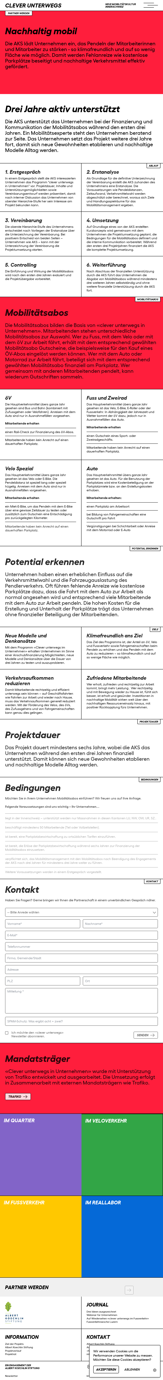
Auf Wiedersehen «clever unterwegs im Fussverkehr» (118, 1318)
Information (22, 1337)
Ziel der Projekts (14, 1344)
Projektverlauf (13, 1350)
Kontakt (98, 1337)
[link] (154, 1370)
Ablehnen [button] (132, 1369)
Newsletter (11, 1376)
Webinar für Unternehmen (102, 1315)
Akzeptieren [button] (106, 1369)
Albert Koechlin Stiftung (19, 1347)
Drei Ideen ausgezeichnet (101, 1311)
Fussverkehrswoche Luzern (102, 1322)
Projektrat (10, 1354)
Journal (98, 1304)
